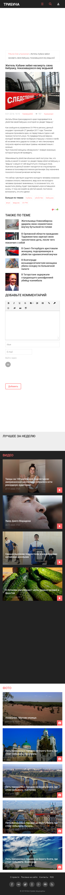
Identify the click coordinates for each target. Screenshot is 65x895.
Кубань (29, 197)
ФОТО (7, 688)
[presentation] (25, 376)
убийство (39, 197)
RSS (52, 877)
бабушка (50, 197)
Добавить (13, 386)
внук (8, 202)
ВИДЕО (8, 455)
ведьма (16, 202)
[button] (8, 303)
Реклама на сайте (29, 877)
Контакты (43, 877)
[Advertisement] (32, 29)
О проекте (14, 877)
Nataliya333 (27, 113)
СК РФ (25, 202)
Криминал (48, 113)
